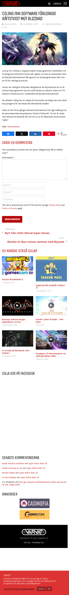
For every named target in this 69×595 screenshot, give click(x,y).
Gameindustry (13, 126)
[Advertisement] (25, 431)
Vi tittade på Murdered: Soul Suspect (15, 351)
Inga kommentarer (53, 24)
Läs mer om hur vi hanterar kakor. (19, 589)
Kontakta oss (38, 542)
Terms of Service (9, 208)
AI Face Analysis (9, 477)
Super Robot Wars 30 (37, 463)
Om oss (27, 542)
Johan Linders (10, 24)
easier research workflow (13, 463)
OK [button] (49, 588)
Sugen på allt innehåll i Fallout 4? (50, 286)
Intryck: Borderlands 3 (12, 279)
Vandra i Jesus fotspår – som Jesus (49, 320)
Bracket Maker (8, 472)
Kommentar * (8, 157)
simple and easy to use (12, 468)
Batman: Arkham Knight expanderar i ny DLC (13, 320)
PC (6, 27)
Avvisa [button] (41, 588)
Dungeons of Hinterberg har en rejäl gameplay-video (51, 354)
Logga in (57, 3)
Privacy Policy (55, 205)
